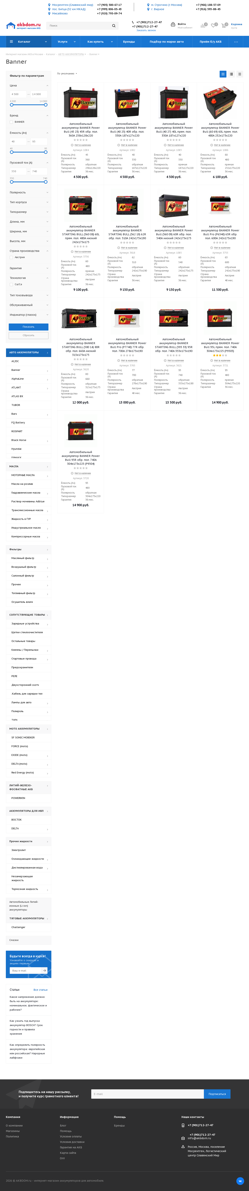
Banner (15, 370)
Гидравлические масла (25, 492)
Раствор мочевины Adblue (28, 501)
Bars (14, 413)
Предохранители (22, 667)
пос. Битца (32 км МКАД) (69, 9)
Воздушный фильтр (23, 567)
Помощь (66, 1131)
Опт (62, 1158)
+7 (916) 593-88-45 (208, 9)
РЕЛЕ (14, 676)
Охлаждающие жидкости (27, 858)
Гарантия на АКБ (71, 1147)
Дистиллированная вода (27, 867)
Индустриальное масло (26, 527)
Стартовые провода (23, 658)
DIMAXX (16, 457)
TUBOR (15, 405)
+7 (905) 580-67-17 (109, 5)
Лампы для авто (21, 702)
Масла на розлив (22, 484)
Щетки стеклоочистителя (27, 632)
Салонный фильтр (22, 575)
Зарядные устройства (25, 623)
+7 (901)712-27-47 (149, 22)
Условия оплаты (71, 1136)
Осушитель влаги (22, 602)
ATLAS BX (17, 396)
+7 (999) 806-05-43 (109, 9)
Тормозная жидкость (24, 889)
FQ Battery (18, 422)
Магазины (13, 1131)
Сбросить (28, 335)
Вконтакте (240, 1181)
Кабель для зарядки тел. (26, 693)
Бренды (119, 1125)
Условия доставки (72, 1142)
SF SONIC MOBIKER (23, 737)
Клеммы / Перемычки (24, 649)
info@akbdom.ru (199, 1138)
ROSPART (17, 431)
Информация (69, 1117)
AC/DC (15, 361)
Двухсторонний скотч (25, 685)
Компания (13, 1117)
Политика (12, 1136)
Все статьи (40, 990)
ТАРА (14, 720)
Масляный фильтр (22, 558)
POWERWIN (18, 798)
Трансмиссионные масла (27, 510)
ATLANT (16, 387)
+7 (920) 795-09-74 (109, 13)
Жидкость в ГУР (21, 519)
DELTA (15, 828)
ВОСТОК (16, 819)
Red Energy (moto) (22, 772)
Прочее (16, 584)
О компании (14, 1125)
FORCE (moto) (19, 746)
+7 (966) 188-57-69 (208, 5)
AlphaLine (17, 378)
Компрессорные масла (25, 536)
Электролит (18, 850)
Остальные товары (23, 641)
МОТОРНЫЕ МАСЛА (23, 475)
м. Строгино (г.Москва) (166, 5)
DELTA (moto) (19, 763)
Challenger (18, 927)
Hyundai (16, 448)
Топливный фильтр (23, 593)
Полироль (17, 711)
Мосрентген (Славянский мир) (72, 5)
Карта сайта (68, 1153)
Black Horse (18, 440)
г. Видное (157, 9)
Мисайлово (60, 13)
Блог (63, 1125)
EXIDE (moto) (19, 755)
